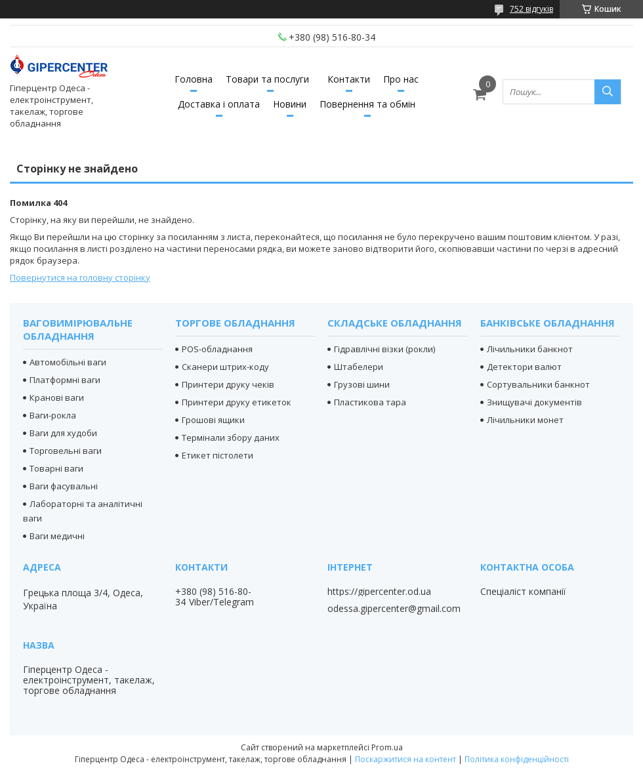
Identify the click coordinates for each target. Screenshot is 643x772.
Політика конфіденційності (517, 759)
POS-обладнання (217, 349)
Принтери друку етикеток (236, 402)
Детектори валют (524, 367)
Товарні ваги (56, 468)
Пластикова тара (370, 402)
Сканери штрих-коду (225, 367)
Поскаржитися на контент (405, 759)
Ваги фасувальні (64, 486)
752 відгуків (531, 8)
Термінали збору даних (231, 437)
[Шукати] (607, 91)
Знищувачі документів (534, 402)
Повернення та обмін (367, 104)
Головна (194, 79)
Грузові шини (362, 384)
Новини (289, 104)
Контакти (348, 79)
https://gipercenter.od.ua (379, 591)
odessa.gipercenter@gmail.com (394, 608)
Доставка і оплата (219, 104)
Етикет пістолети (217, 455)
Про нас (401, 79)
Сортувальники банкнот (538, 384)
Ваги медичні (57, 536)
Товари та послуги (267, 79)
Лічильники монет (525, 420)
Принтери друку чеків (228, 384)
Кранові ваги (57, 397)
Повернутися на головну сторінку (80, 277)
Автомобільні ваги (68, 362)
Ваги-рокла (53, 415)
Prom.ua (387, 747)
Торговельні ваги (66, 451)
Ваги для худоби (63, 433)
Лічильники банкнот (530, 349)
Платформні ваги (65, 380)
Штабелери (358, 367)
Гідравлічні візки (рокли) (384, 349)
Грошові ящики (213, 420)
